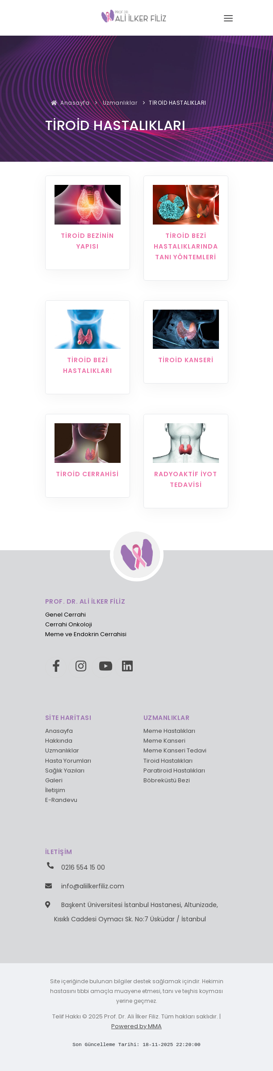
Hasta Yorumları (68, 760)
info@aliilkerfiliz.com (92, 886)
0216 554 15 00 (83, 867)
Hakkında (58, 740)
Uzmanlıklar (119, 102)
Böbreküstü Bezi (166, 780)
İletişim (55, 790)
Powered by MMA (136, 1026)
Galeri (54, 780)
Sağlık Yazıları (64, 770)
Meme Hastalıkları (169, 731)
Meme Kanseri (164, 740)
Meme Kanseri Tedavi (174, 750)
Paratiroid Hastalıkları (174, 770)
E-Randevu (61, 800)
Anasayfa (70, 102)
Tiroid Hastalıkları (168, 760)
